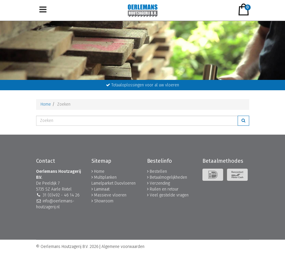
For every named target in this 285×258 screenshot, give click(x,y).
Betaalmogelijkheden (168, 177)
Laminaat (102, 189)
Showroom (103, 201)
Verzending (160, 183)
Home (46, 104)
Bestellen (158, 171)
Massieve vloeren (110, 195)
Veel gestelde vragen (169, 195)
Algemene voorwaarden (123, 247)
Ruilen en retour (164, 189)
